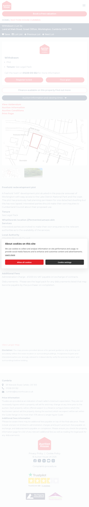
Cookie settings (64, 262)
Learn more (10, 255)
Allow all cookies (24, 262)
